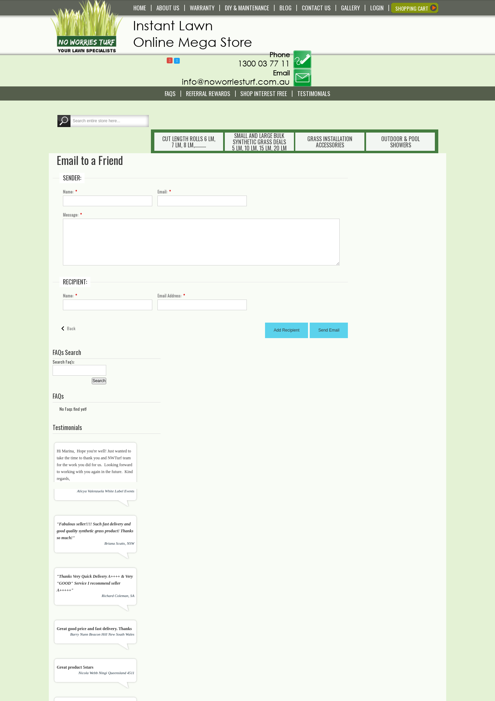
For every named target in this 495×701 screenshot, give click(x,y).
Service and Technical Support (190, 626)
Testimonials (313, 62)
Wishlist (267, 620)
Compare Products (277, 626)
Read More (66, 650)
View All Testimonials (421, 492)
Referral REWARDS (208, 62)
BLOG (285, 8)
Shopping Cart (273, 613)
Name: (68, 134)
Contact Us (172, 607)
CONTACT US (316, 8)
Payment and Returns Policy (188, 660)
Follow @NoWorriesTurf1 (307, 26)
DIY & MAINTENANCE (247, 8)
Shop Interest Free (263, 62)
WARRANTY (202, 8)
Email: (163, 134)
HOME (139, 8)
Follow (300, 26)
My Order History (275, 632)
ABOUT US (167, 8)
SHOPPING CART (411, 8)
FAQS (170, 62)
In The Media (272, 660)
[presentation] (236, 578)
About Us (268, 654)
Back (71, 271)
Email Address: (170, 238)
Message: (71, 157)
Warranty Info (174, 620)
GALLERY (350, 8)
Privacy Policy (175, 667)
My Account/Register (278, 607)
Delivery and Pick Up (181, 613)
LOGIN (377, 8)
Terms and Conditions (182, 654)
